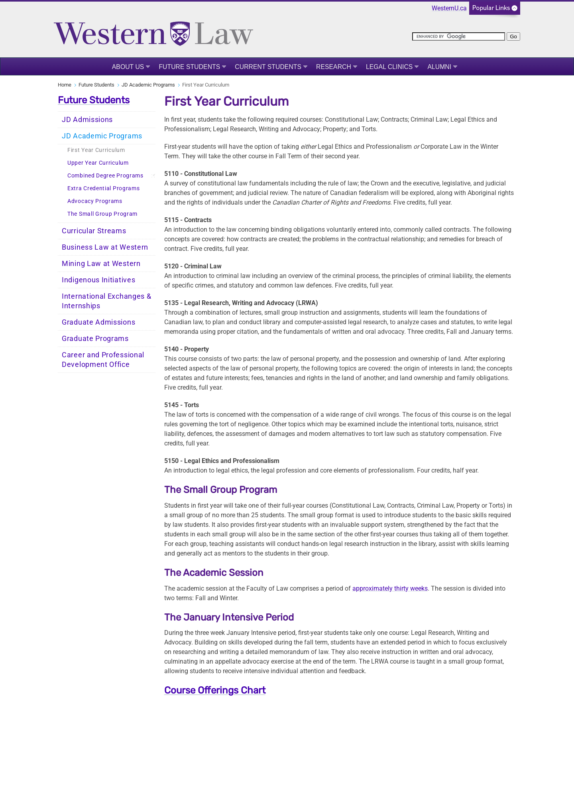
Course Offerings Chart (214, 690)
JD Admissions (87, 120)
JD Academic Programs (148, 85)
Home (64, 85)
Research (333, 66)
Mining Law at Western (101, 264)
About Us (128, 66)
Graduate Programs (95, 339)
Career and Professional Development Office (103, 359)
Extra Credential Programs (103, 188)
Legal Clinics (389, 66)
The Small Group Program (102, 214)
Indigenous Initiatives (98, 280)
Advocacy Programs (94, 201)
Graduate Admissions (98, 322)
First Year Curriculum (96, 150)
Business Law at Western (105, 247)
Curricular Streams (94, 231)
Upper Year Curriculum (98, 163)
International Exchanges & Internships (106, 301)
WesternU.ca (449, 8)
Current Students (268, 66)
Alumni (439, 66)
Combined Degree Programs (105, 175)
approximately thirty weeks (390, 588)
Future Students (189, 66)
